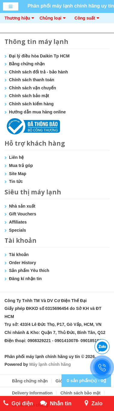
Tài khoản (19, 254)
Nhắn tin (55, 403)
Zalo (94, 403)
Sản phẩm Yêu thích (29, 270)
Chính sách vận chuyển (32, 87)
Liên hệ (16, 157)
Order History (22, 262)
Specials (17, 230)
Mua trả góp (21, 165)
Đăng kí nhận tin (25, 278)
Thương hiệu (17, 18)
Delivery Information (32, 393)
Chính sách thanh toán (31, 79)
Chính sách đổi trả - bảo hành (38, 72)
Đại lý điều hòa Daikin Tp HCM (39, 56)
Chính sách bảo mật (29, 95)
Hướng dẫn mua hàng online (37, 112)
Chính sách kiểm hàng (31, 103)
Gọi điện (18, 403)
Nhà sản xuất (22, 206)
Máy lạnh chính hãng (50, 364)
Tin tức (16, 181)
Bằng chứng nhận (27, 63)
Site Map (17, 173)
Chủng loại (51, 18)
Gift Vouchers (22, 214)
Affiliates (18, 222)
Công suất (84, 18)
